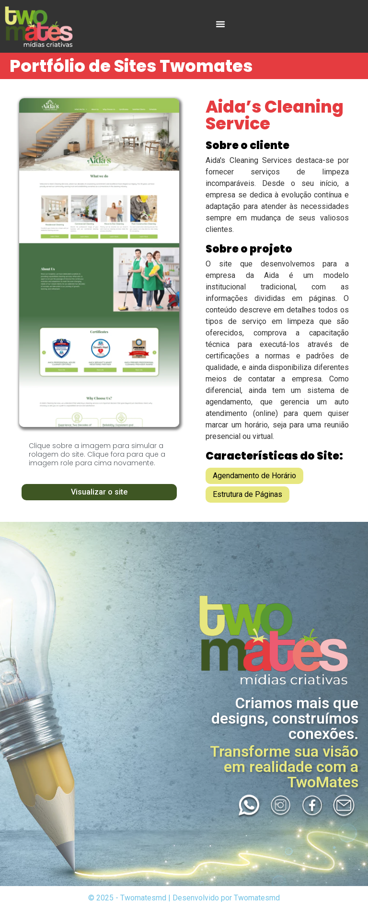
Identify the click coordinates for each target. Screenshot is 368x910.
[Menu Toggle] (220, 24)
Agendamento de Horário (254, 475)
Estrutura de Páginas (247, 494)
